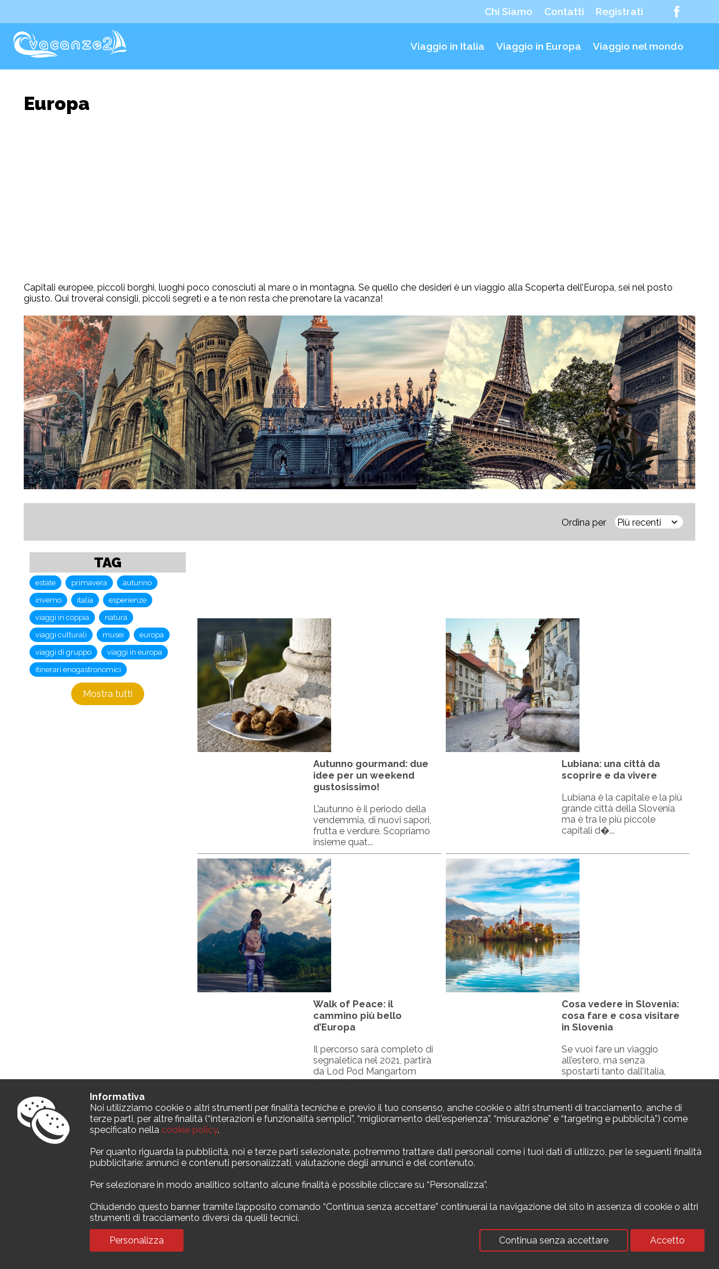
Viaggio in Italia (447, 46)
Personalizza (136, 1240)
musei (113, 634)
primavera (89, 582)
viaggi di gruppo (63, 652)
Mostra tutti (108, 693)
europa (152, 634)
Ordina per (584, 522)
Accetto (667, 1240)
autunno (137, 582)
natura (116, 617)
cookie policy (190, 1129)
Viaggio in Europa (538, 46)
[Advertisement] (359, 198)
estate (45, 582)
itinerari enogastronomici (78, 669)
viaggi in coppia (62, 617)
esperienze (127, 600)
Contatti (564, 11)
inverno (48, 600)
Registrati (619, 11)
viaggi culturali (61, 634)
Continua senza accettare (553, 1240)
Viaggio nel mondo (638, 46)
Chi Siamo (509, 11)
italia (85, 600)
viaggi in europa (134, 652)
